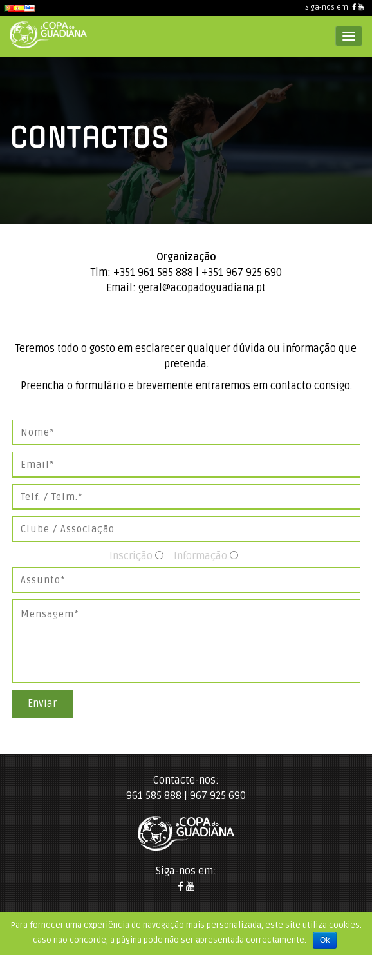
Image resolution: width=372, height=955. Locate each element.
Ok (325, 940)
